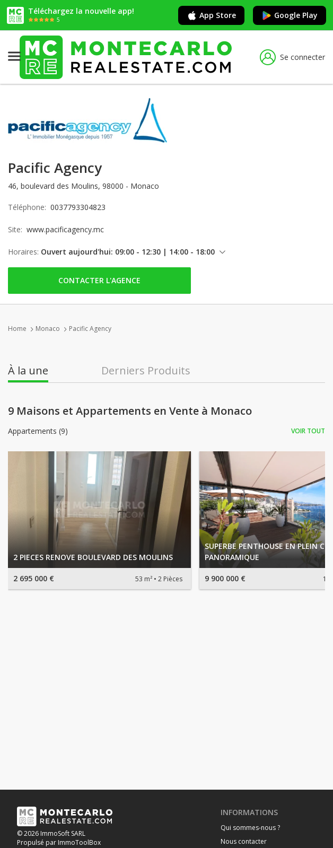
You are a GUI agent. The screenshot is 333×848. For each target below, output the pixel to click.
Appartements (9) (38, 431)
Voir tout (308, 430)
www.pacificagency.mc (65, 229)
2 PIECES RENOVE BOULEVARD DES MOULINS (93, 557)
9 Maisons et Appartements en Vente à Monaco (130, 411)
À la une (28, 371)
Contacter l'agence (99, 280)
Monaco (48, 328)
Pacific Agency (90, 328)
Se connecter (292, 57)
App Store (211, 15)
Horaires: (23, 252)
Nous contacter (244, 841)
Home (17, 328)
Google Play (289, 15)
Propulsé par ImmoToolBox (59, 842)
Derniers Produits (145, 371)
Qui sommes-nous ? (250, 827)
